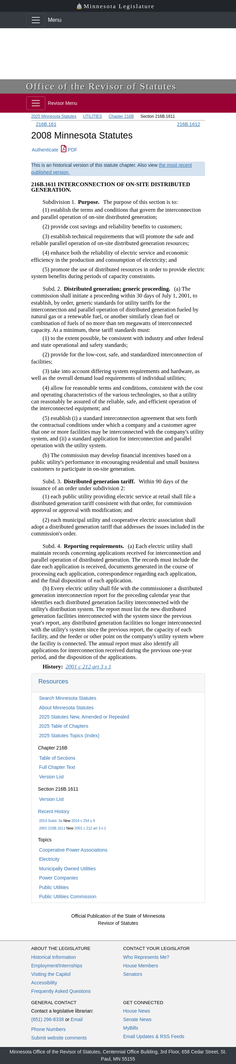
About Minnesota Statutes (66, 707)
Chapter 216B (121, 116)
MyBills (130, 1028)
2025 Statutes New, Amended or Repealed (84, 717)
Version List (51, 776)
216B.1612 (188, 124)
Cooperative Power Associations (73, 850)
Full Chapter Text (57, 767)
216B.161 (46, 124)
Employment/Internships (56, 965)
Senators (132, 974)
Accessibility (44, 982)
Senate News (137, 1019)
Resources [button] (53, 681)
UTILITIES (92, 116)
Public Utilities (54, 887)
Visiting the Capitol (51, 974)
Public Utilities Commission (67, 896)
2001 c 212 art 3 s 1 (90, 828)
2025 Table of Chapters (64, 726)
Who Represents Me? (146, 957)
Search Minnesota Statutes (67, 698)
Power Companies (58, 878)
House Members (140, 965)
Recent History (53, 811)
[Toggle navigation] (35, 20)
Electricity (49, 859)
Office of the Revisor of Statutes (101, 86)
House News (136, 1011)
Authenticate (45, 149)
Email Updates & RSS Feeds (154, 1036)
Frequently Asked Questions (61, 991)
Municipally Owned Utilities (67, 868)
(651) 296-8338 (47, 1019)
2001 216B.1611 (52, 828)
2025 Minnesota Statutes (54, 116)
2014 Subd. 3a (50, 821)
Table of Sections (57, 758)
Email (76, 1019)
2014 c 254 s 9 (83, 821)
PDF (69, 149)
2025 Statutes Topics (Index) (69, 735)
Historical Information (53, 957)
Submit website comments (59, 1038)
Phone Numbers (48, 1029)
